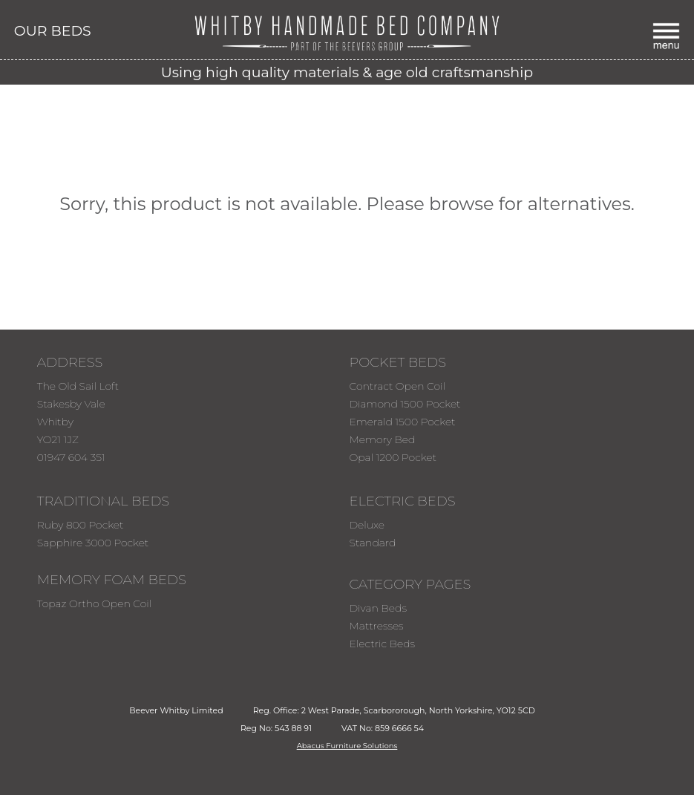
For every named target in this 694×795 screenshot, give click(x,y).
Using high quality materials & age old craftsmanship (347, 72)
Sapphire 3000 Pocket (93, 542)
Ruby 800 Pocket (80, 524)
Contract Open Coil (397, 386)
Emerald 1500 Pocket (402, 421)
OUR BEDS (52, 30)
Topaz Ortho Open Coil (94, 603)
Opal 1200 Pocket (392, 457)
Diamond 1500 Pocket (404, 403)
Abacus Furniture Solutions (347, 745)
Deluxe (366, 524)
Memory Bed (382, 439)
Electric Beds (382, 643)
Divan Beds (377, 608)
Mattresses (376, 625)
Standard (372, 542)
